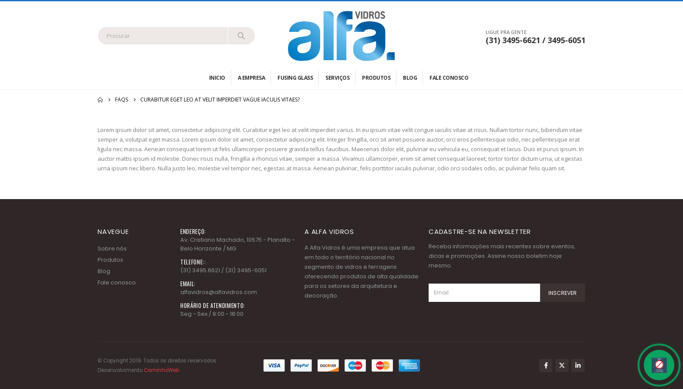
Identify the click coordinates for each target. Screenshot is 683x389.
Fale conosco (448, 77)
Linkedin (578, 365)
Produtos (376, 77)
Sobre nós (112, 248)
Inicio (217, 77)
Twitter (561, 365)
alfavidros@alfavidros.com (218, 292)
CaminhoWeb (161, 370)
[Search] (241, 35)
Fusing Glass (295, 77)
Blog (410, 77)
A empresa (251, 77)
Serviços (337, 77)
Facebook (545, 365)
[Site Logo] (341, 35)
